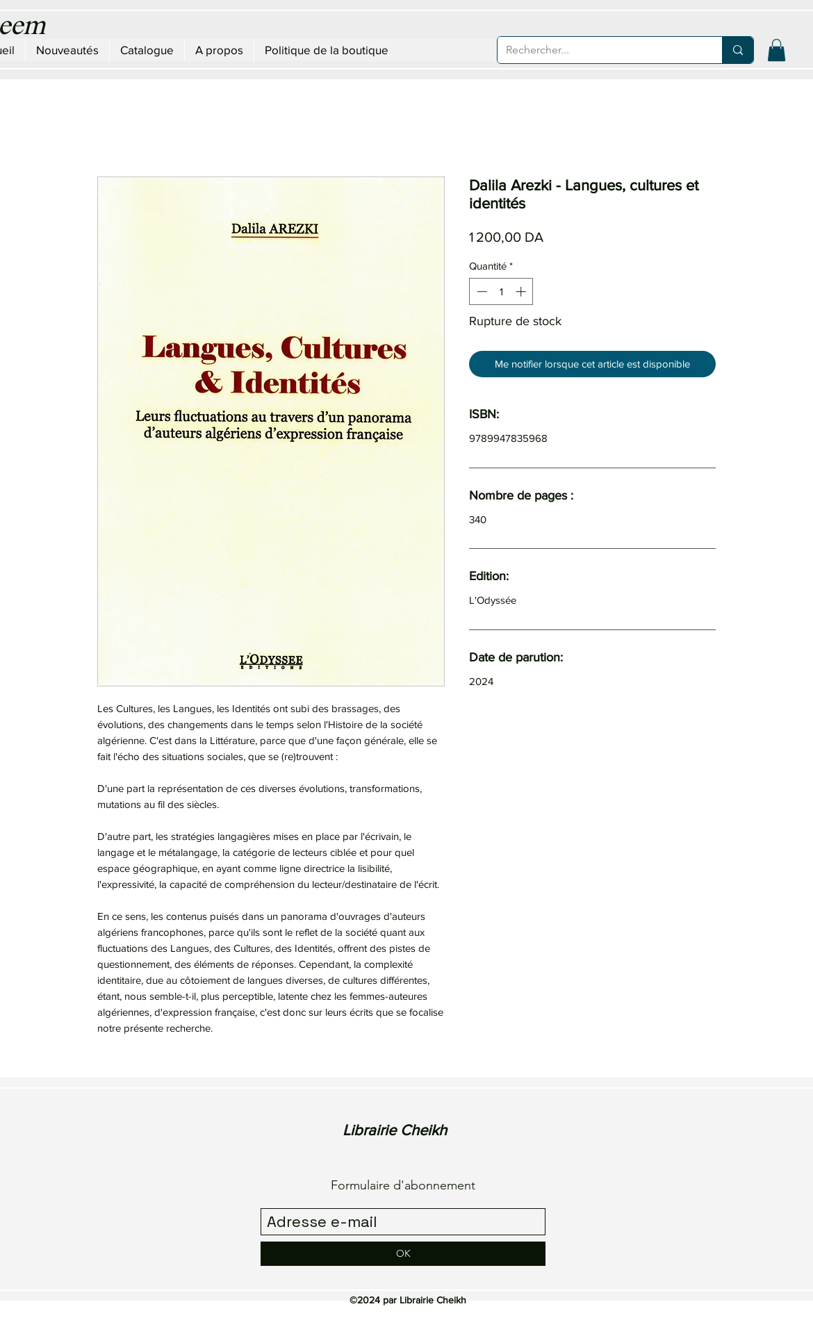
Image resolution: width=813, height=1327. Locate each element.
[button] (776, 50)
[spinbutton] (501, 291)
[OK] (403, 1254)
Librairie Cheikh (395, 1130)
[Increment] (522, 291)
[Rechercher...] (599, 50)
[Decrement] (480, 291)
